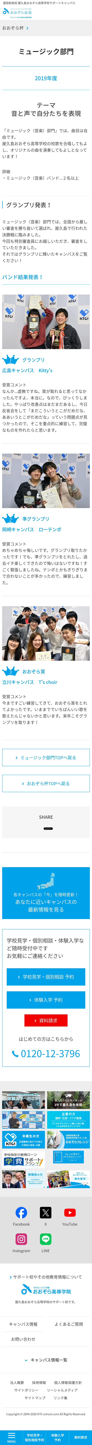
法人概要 (17, 1382)
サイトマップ (35, 1397)
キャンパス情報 (23, 1324)
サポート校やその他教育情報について (47, 1277)
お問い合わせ (23, 1339)
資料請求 (80, 1437)
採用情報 (39, 1382)
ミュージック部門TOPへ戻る (48, 757)
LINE (46, 1250)
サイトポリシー (26, 1390)
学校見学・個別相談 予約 (34, 1437)
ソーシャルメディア (62, 1390)
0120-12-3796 (50, 1053)
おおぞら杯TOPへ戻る (48, 783)
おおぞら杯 (13, 28)
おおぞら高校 (17, 16)
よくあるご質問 (69, 1324)
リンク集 (60, 1397)
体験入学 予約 (57, 1437)
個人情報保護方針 (68, 1382)
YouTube (69, 1224)
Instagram (21, 1250)
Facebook (21, 1224)
